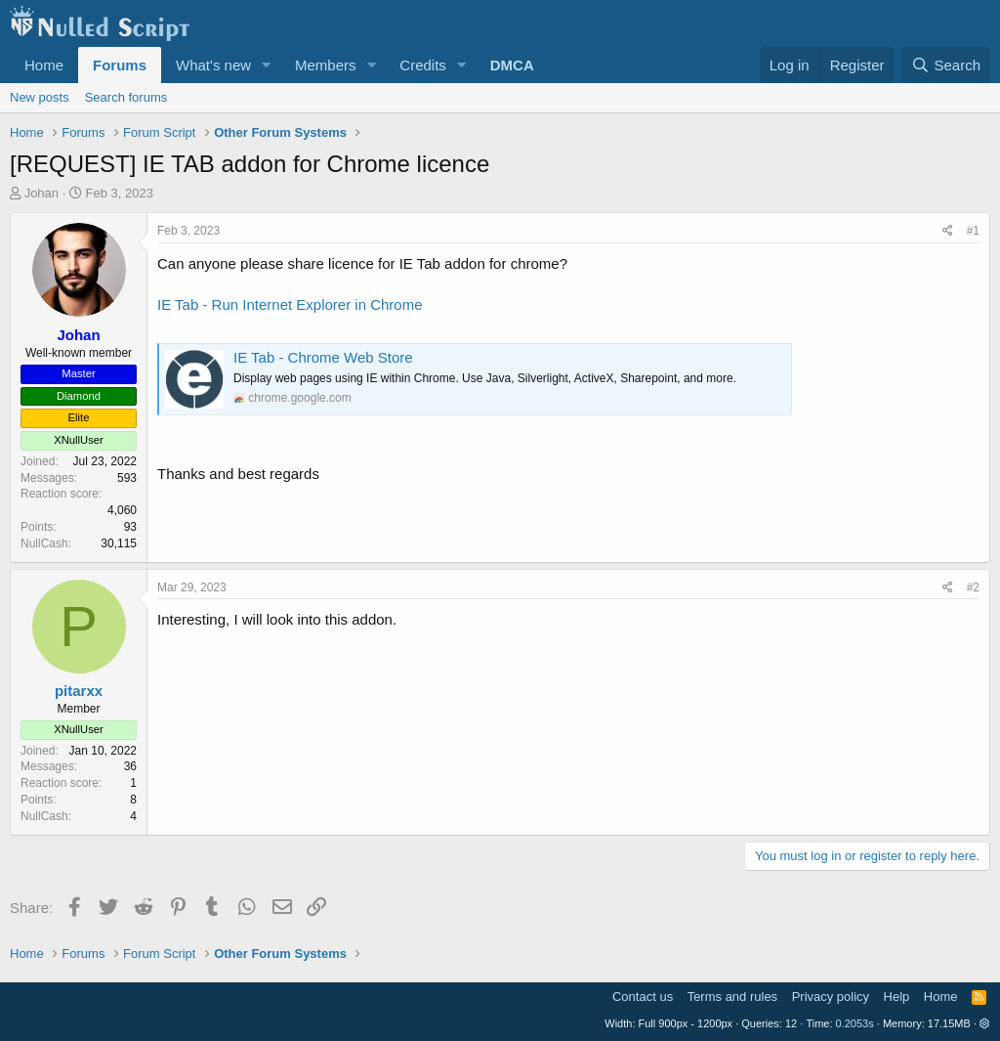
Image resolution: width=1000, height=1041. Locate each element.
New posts (39, 97)
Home (43, 65)
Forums (119, 65)
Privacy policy (830, 996)
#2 (973, 587)
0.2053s (855, 1023)
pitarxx (79, 690)
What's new (213, 65)
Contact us (642, 996)
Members (325, 65)
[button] (266, 65)
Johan (41, 193)
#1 (973, 231)
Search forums (126, 97)
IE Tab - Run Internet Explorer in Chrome (290, 304)
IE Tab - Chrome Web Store (323, 357)
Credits (422, 65)
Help (897, 996)
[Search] (945, 65)
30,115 (119, 543)
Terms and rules (732, 996)
